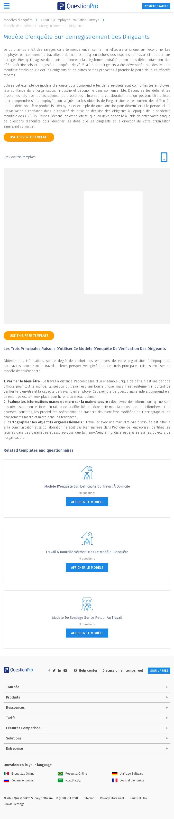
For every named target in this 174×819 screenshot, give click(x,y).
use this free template (29, 137)
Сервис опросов (19, 780)
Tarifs (10, 718)
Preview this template (20, 157)
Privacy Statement (112, 798)
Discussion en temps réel (122, 671)
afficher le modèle (87, 502)
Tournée (12, 687)
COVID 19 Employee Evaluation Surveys (74, 20)
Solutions (13, 738)
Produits (13, 697)
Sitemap (89, 798)
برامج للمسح (69, 780)
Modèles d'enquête (22, 20)
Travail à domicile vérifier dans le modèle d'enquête (87, 552)
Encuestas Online (19, 773)
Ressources (15, 708)
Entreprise (14, 749)
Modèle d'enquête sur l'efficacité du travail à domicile (87, 486)
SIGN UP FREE (159, 670)
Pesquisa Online (72, 773)
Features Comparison (23, 728)
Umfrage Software (128, 773)
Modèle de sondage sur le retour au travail (87, 618)
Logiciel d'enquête (128, 780)
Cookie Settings (14, 804)
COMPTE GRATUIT (156, 6)
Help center (86, 671)
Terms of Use (138, 798)
